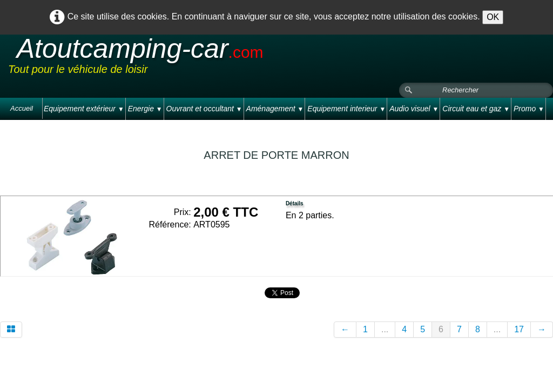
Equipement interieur (346, 108)
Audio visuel (414, 108)
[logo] (213, 59)
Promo (529, 108)
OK (493, 17)
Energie (145, 108)
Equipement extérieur (84, 108)
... (384, 329)
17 (519, 329)
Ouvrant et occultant (204, 108)
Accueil (21, 108)
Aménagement (275, 108)
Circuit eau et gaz (476, 108)
